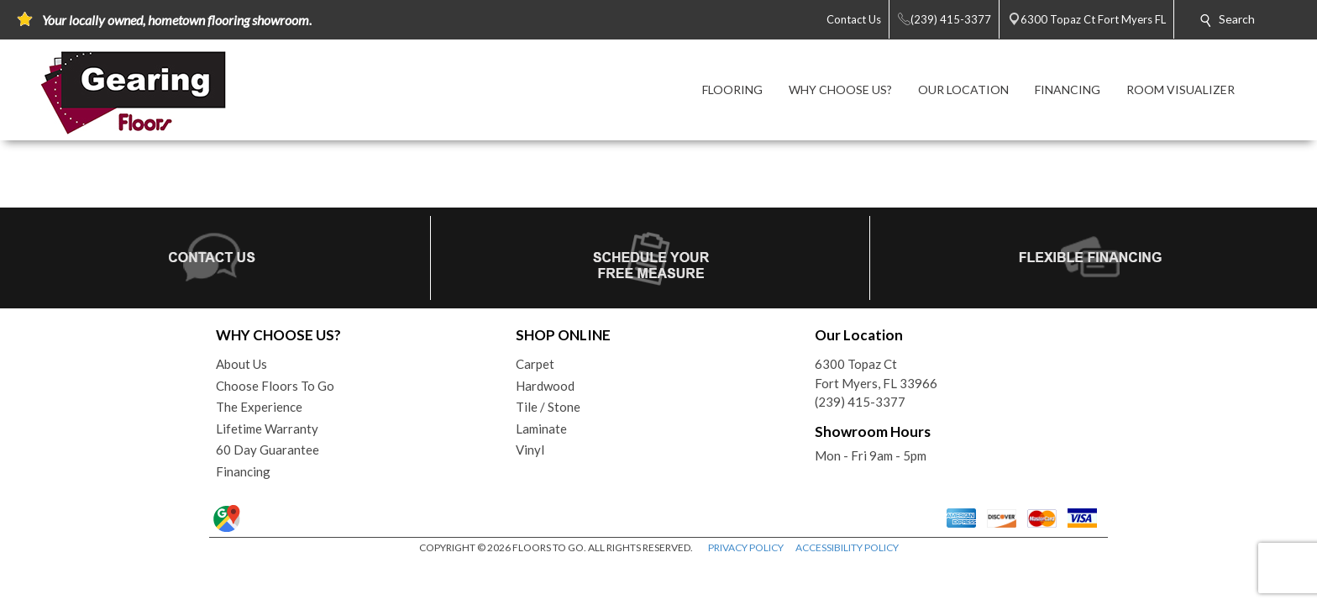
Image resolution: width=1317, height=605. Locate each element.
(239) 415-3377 (860, 401)
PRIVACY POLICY (746, 547)
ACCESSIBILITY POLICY (847, 547)
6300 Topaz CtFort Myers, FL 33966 (876, 373)
